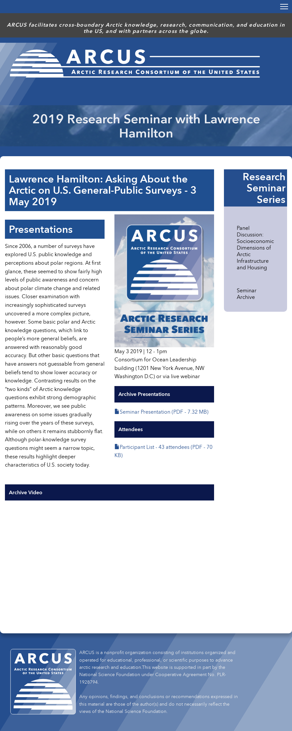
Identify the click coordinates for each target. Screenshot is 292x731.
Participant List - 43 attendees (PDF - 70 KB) (163, 451)
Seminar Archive (246, 293)
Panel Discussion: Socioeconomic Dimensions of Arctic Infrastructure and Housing (255, 248)
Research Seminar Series (264, 187)
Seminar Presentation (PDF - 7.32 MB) (164, 411)
